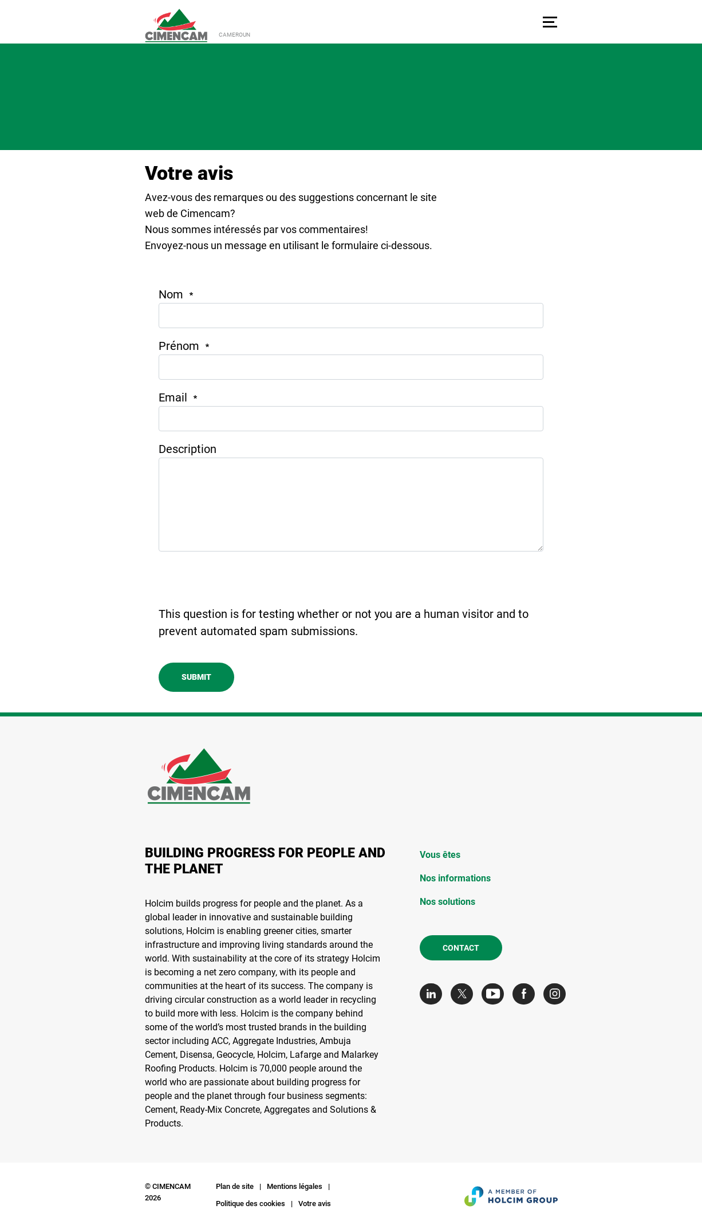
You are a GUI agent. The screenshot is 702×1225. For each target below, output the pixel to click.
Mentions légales (294, 1186)
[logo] (176, 25)
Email (173, 397)
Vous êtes (440, 854)
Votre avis (314, 1203)
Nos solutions (447, 901)
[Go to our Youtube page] (496, 994)
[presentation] (246, 583)
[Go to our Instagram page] (557, 994)
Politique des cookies (250, 1203)
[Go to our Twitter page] (465, 994)
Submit (196, 677)
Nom (171, 294)
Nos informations (455, 878)
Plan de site (235, 1186)
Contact (461, 947)
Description (187, 449)
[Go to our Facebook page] (526, 994)
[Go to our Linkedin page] (434, 994)
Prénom (179, 346)
